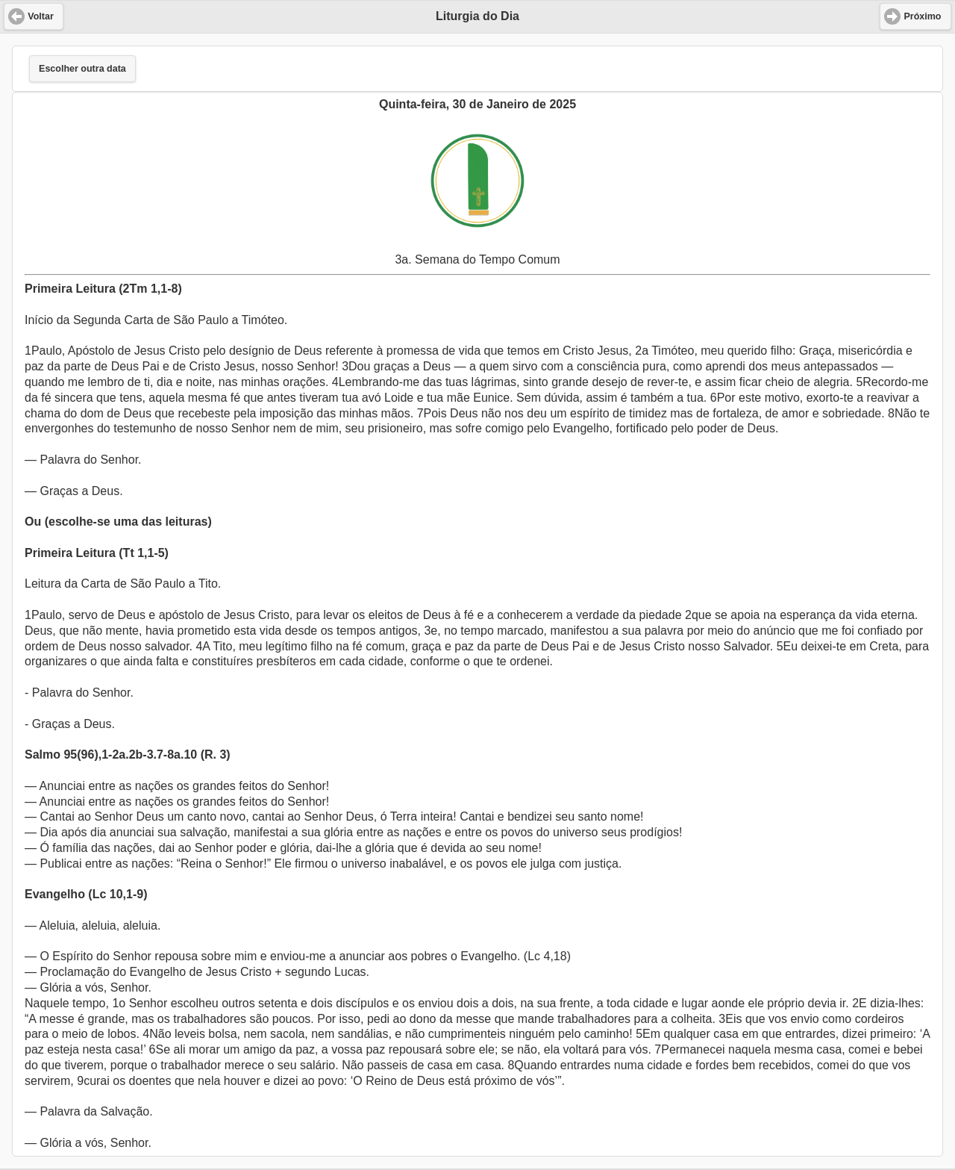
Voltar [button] (41, 16)
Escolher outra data (82, 68)
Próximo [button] (922, 16)
